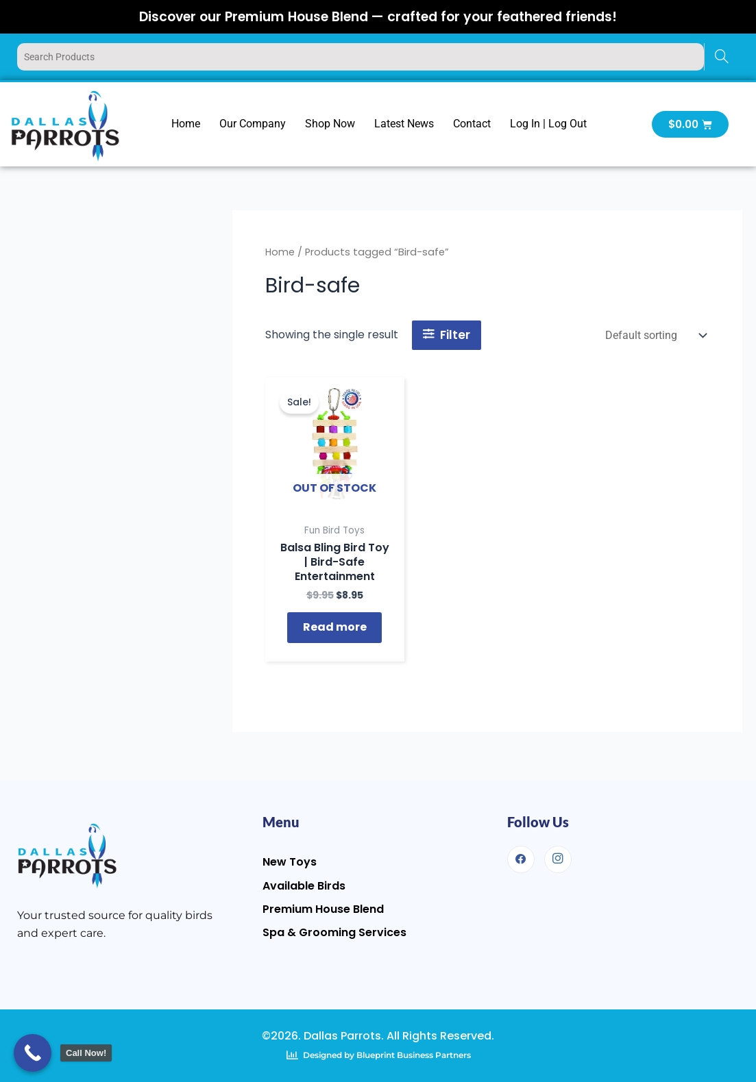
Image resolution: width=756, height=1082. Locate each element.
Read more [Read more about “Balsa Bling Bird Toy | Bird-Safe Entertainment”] (335, 630)
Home (185, 123)
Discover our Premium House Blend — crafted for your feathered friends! (378, 16)
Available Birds (304, 885)
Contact (472, 123)
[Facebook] (521, 859)
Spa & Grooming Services (334, 932)
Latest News (404, 123)
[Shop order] (654, 335)
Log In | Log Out (548, 123)
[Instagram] (558, 859)
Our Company (252, 123)
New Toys (290, 862)
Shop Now (330, 123)
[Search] (721, 57)
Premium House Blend (323, 908)
